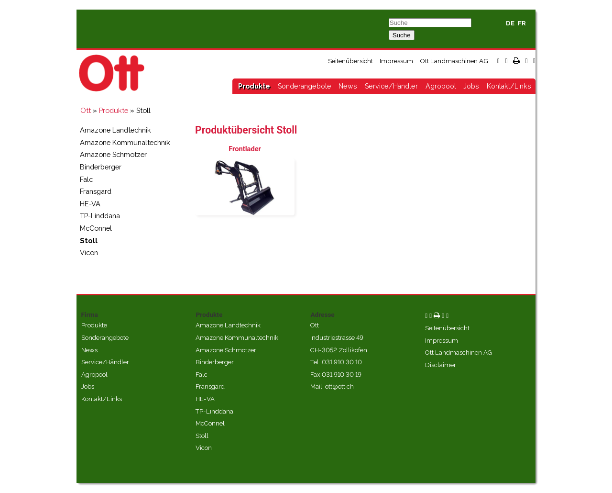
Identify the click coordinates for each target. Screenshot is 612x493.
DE (510, 23)
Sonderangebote (304, 86)
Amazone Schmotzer (113, 154)
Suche (402, 35)
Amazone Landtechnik (115, 130)
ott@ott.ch (339, 386)
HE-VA (90, 204)
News (348, 86)
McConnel (96, 228)
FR (522, 23)
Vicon (89, 252)
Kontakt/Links (509, 86)
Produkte (254, 86)
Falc (86, 179)
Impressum (396, 61)
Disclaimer (440, 365)
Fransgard (95, 191)
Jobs (471, 86)
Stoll (89, 240)
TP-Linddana (100, 216)
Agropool (441, 86)
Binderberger (100, 167)
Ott (85, 110)
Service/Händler (391, 86)
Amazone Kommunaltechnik (125, 142)
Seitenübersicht (350, 61)
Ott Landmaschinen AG (454, 61)
